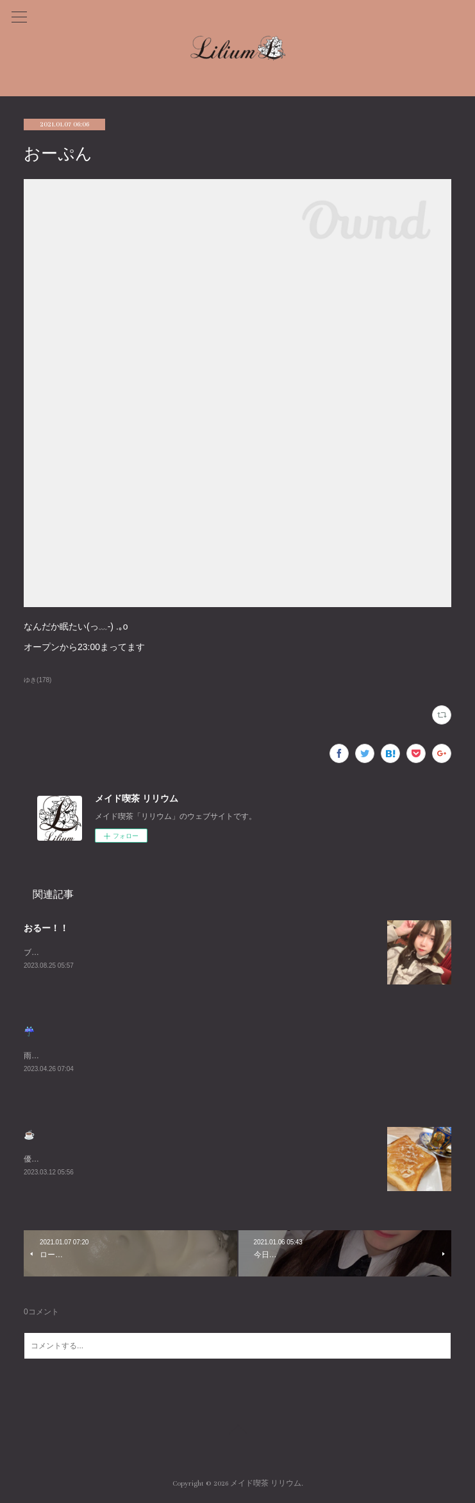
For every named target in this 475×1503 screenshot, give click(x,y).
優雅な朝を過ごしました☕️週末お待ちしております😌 (118, 1159)
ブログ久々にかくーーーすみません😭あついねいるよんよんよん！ (140, 952)
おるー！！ (46, 928)
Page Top (237, 1432)
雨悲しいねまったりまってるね (77, 1055)
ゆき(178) (37, 679)
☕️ (29, 1134)
